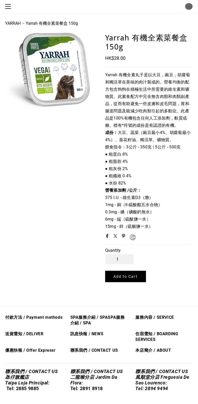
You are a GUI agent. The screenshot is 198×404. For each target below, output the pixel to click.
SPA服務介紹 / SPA (89, 317)
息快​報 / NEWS (89, 333)
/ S (82, 323)
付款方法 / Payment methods (33, 317)
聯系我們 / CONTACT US (94, 350)
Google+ (133, 237)
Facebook (108, 237)
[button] (125, 276)
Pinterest (124, 237)
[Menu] (9, 6)
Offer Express (40, 350)
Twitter (116, 237)
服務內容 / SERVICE (154, 317)
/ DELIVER (32, 333)
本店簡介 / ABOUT (153, 350)
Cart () (189, 6)
